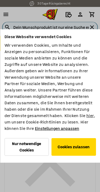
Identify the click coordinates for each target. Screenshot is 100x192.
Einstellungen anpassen (57, 128)
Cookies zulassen (74, 146)
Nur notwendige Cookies (26, 147)
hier (90, 115)
